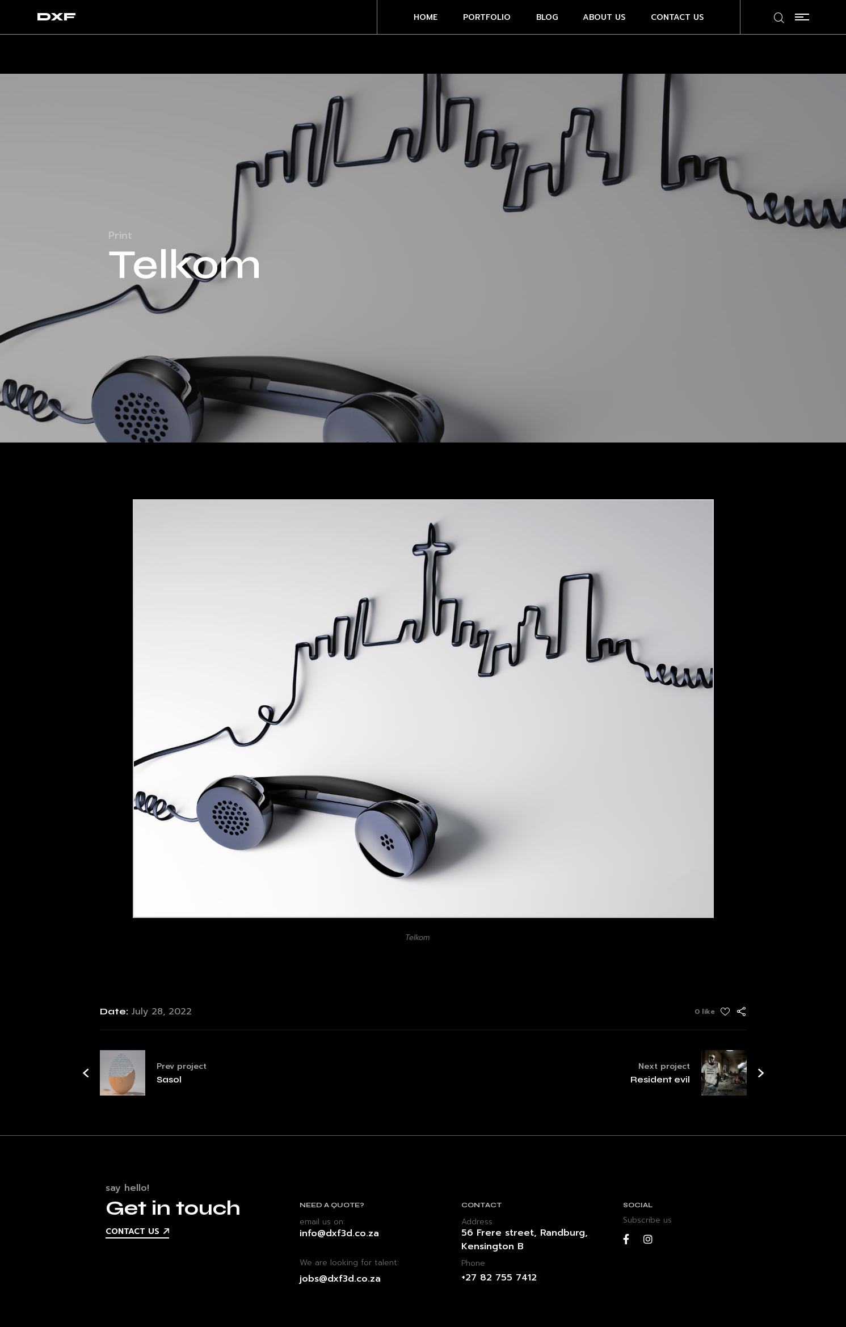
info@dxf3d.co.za (339, 1233)
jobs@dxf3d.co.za (340, 1279)
